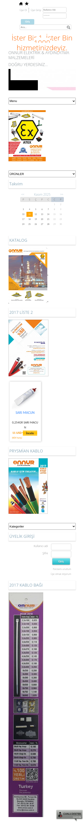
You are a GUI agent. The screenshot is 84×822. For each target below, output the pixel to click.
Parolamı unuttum (62, 569)
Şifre (45, 553)
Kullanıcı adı (41, 546)
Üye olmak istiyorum (61, 574)
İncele (30, 433)
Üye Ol (23, 10)
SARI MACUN (25, 412)
